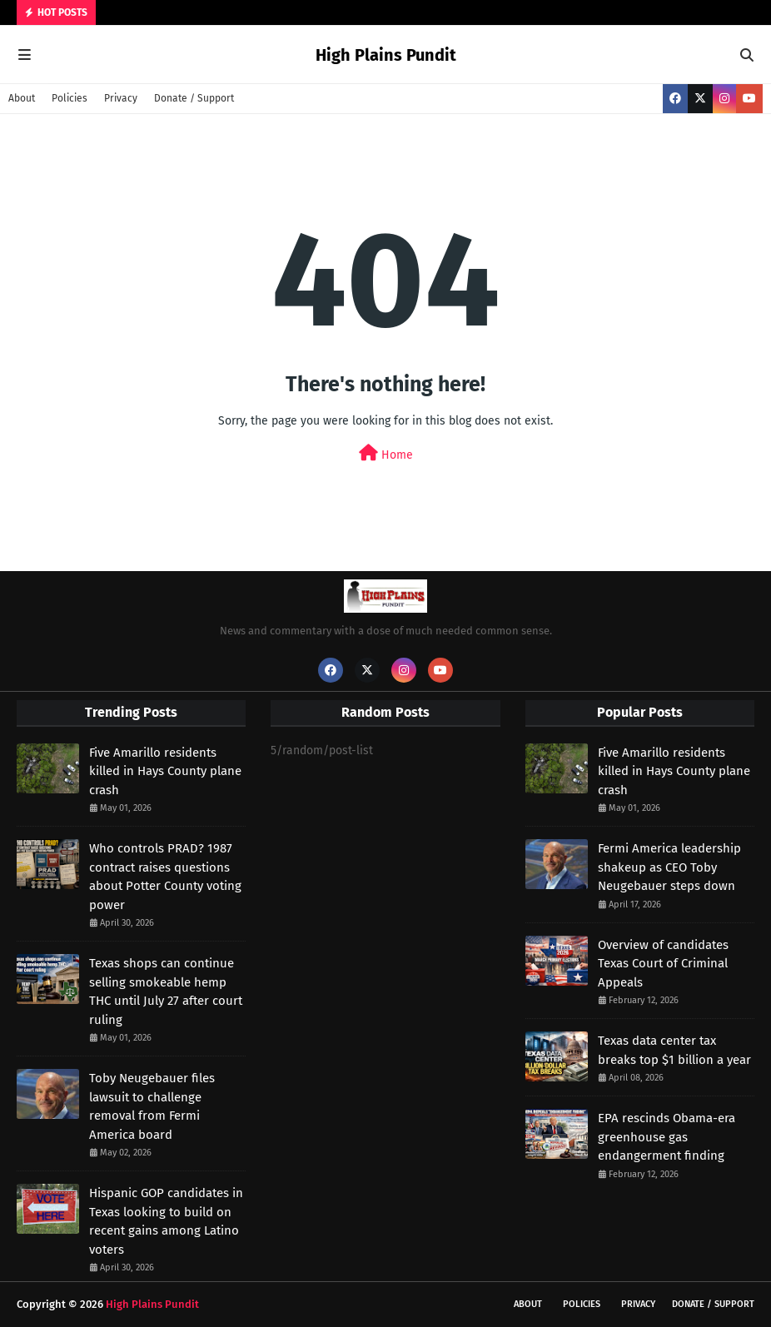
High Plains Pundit (386, 55)
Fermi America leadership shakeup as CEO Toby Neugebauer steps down (669, 867)
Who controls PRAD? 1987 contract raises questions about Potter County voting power (165, 876)
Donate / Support (194, 98)
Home (386, 453)
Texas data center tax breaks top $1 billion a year (674, 1050)
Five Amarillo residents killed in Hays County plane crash (165, 771)
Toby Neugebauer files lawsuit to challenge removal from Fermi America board (152, 1106)
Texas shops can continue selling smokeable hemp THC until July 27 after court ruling (165, 991)
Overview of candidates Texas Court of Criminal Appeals (663, 963)
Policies (69, 98)
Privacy (120, 98)
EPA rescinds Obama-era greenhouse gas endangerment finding (666, 1137)
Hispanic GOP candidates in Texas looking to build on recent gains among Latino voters (166, 1221)
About (21, 98)
